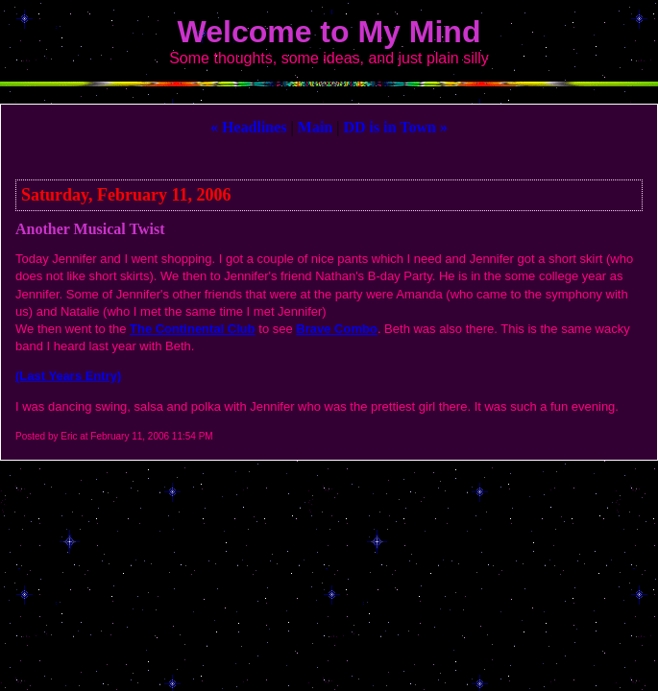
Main (315, 127)
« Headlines (248, 127)
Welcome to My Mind (329, 31)
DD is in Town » (395, 127)
